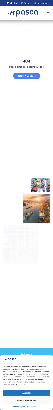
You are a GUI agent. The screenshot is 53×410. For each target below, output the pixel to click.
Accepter (26, 393)
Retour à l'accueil (27, 75)
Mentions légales (18, 407)
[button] (48, 13)
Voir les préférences (26, 401)
